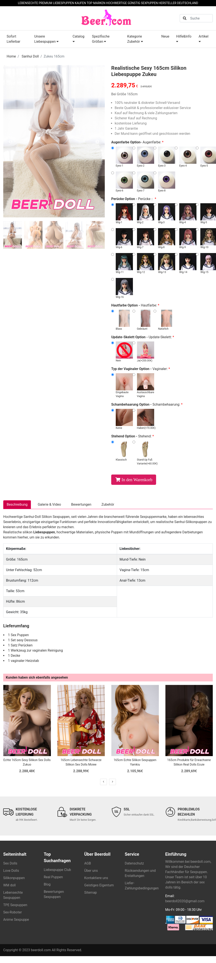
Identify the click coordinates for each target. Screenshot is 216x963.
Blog (47, 885)
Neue (165, 36)
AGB (87, 863)
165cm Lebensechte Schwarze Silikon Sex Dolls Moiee (81, 762)
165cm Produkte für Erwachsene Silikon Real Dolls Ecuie (189, 762)
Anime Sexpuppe (16, 920)
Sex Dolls (10, 863)
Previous (11, 142)
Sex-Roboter (12, 912)
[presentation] (103, 782)
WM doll (9, 885)
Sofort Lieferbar (13, 39)
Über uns (91, 871)
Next (97, 142)
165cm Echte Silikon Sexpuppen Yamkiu (135, 762)
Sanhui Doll (30, 56)
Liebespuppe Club (57, 870)
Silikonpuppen (14, 878)
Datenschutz (134, 863)
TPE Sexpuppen (15, 905)
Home (11, 56)
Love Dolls (11, 871)
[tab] (12, 235)
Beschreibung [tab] (17, 505)
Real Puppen (53, 877)
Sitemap (90, 893)
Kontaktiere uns (96, 878)
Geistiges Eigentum (99, 885)
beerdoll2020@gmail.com (185, 901)
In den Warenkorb (137, 479)
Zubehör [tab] (109, 505)
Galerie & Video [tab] (49, 505)
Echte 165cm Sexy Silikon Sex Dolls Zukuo (27, 762)
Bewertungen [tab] (82, 505)
